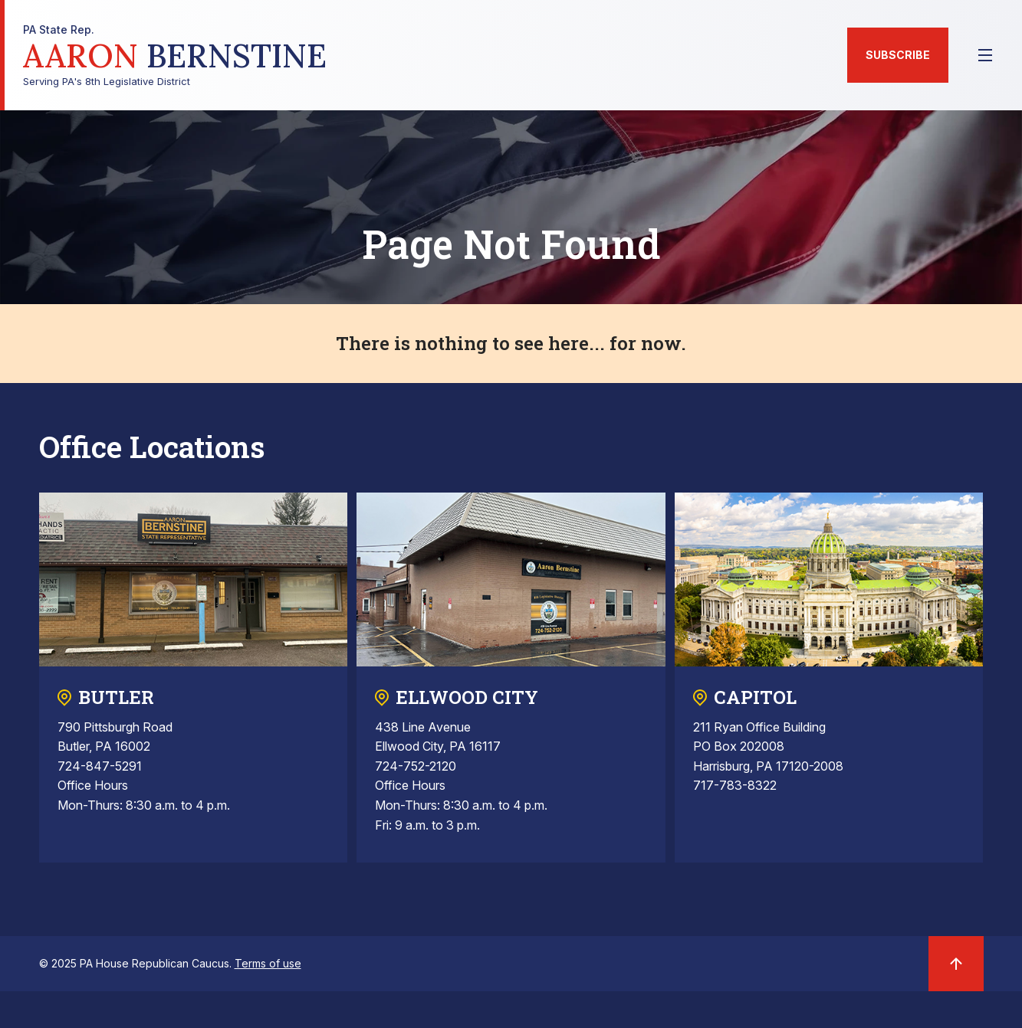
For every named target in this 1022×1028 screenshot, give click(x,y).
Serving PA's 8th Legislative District (175, 56)
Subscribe (898, 54)
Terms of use (268, 963)
